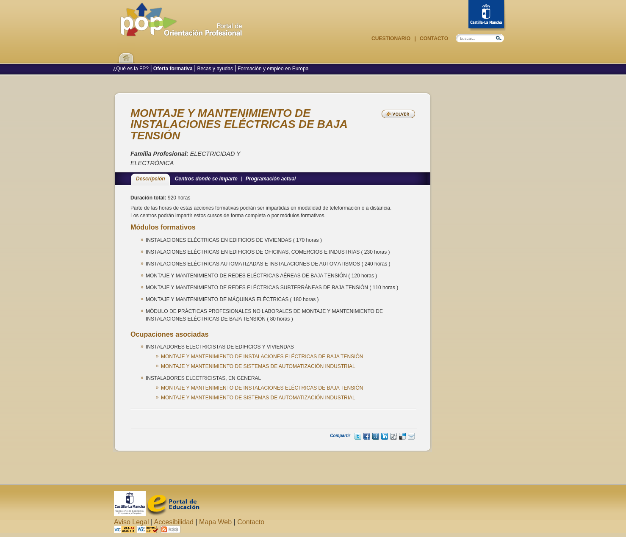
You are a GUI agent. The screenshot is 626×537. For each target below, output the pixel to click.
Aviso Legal (131, 522)
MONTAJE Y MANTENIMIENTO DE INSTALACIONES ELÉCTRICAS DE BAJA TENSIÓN (262, 357)
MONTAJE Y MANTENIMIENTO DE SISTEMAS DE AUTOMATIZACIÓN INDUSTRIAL (258, 366)
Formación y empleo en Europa (272, 69)
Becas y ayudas (215, 69)
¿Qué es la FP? (131, 69)
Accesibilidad (174, 522)
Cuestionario (391, 39)
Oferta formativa (173, 69)
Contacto (433, 39)
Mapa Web (215, 522)
